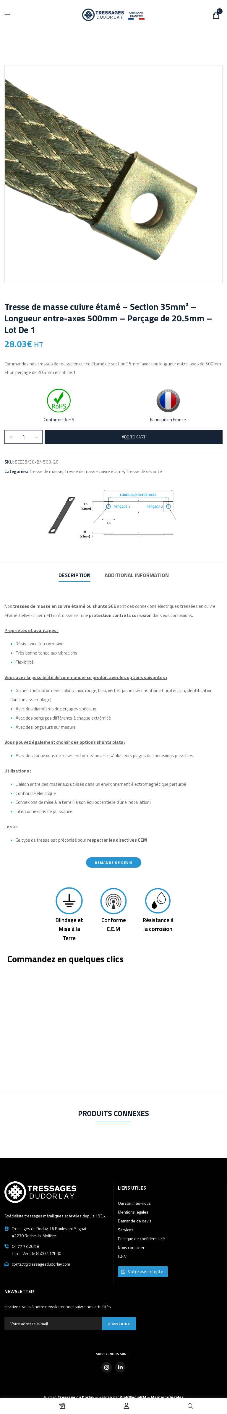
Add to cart (133, 437)
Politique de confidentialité (141, 1238)
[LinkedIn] (120, 1367)
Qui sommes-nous (134, 1203)
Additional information (137, 575)
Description (74, 575)
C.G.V (122, 1256)
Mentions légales (133, 1212)
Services (125, 1230)
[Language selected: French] (17, 1407)
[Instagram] (106, 1367)
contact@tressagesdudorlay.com (41, 1264)
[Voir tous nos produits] (62, 1407)
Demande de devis (135, 1221)
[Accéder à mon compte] (126, 1407)
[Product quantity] (23, 436)
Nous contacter (131, 1247)
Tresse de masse (45, 471)
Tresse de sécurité (144, 471)
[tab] (74, 576)
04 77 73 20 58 (25, 1246)
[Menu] (7, 14)
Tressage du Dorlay (76, 1397)
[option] (22, 1406)
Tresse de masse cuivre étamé (94, 471)
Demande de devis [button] (113, 862)
